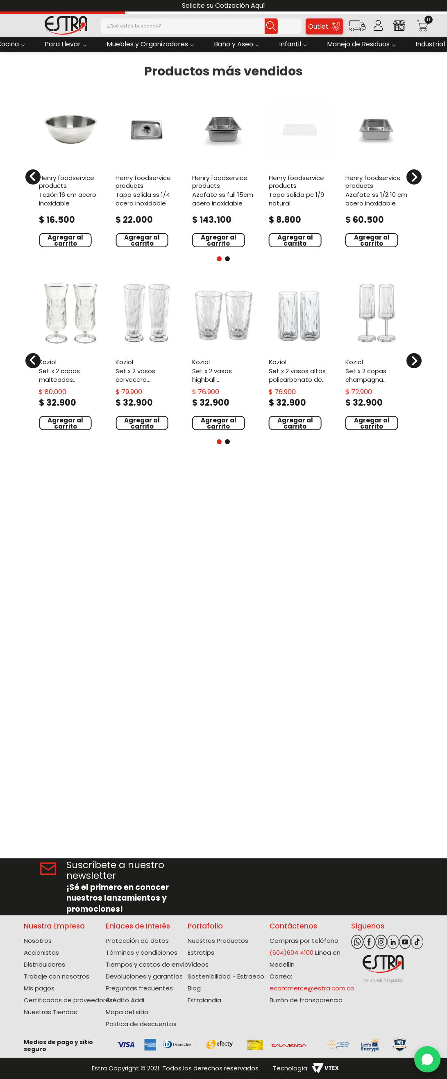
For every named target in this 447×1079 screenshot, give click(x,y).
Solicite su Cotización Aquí (223, 5)
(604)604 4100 (291, 952)
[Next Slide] (437, 5)
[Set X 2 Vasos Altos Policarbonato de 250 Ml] (300, 355)
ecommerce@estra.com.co (312, 988)
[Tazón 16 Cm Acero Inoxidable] (70, 171)
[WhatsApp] (427, 1059)
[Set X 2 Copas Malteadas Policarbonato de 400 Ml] (70, 355)
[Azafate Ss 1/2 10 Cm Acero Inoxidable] (376, 171)
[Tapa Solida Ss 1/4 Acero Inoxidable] (147, 171)
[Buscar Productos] (271, 26)
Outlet (324, 26)
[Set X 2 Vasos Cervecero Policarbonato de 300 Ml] (147, 355)
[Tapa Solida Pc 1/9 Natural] (300, 171)
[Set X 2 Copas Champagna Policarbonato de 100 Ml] (376, 355)
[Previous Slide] (9, 5)
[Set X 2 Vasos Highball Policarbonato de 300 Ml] (223, 355)
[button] (357, 28)
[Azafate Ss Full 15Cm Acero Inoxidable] (223, 171)
